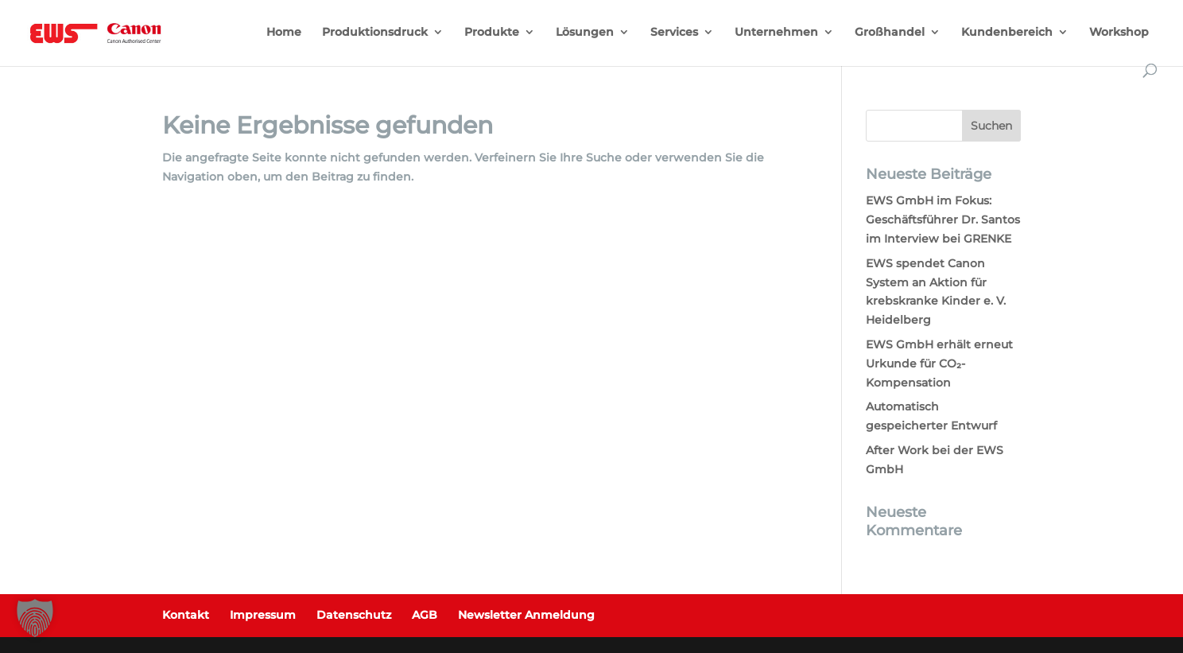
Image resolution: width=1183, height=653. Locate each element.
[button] (35, 618)
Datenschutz (353, 615)
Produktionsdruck (375, 32)
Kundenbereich (1007, 32)
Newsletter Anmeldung (526, 615)
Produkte (491, 32)
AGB (424, 615)
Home (283, 32)
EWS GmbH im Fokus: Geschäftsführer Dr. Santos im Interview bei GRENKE (943, 219)
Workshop (1119, 32)
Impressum (263, 615)
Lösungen (585, 32)
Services (674, 32)
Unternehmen (776, 32)
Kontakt (185, 615)
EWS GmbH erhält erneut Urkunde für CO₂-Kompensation (939, 363)
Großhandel (890, 32)
